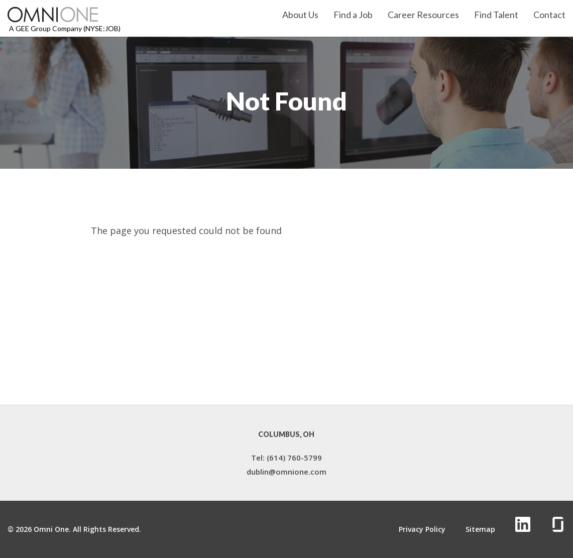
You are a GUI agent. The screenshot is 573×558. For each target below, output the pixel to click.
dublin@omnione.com (286, 472)
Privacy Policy (422, 529)
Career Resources (423, 15)
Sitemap (480, 529)
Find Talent (496, 15)
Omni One (51, 529)
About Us (300, 15)
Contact (549, 15)
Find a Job (353, 15)
